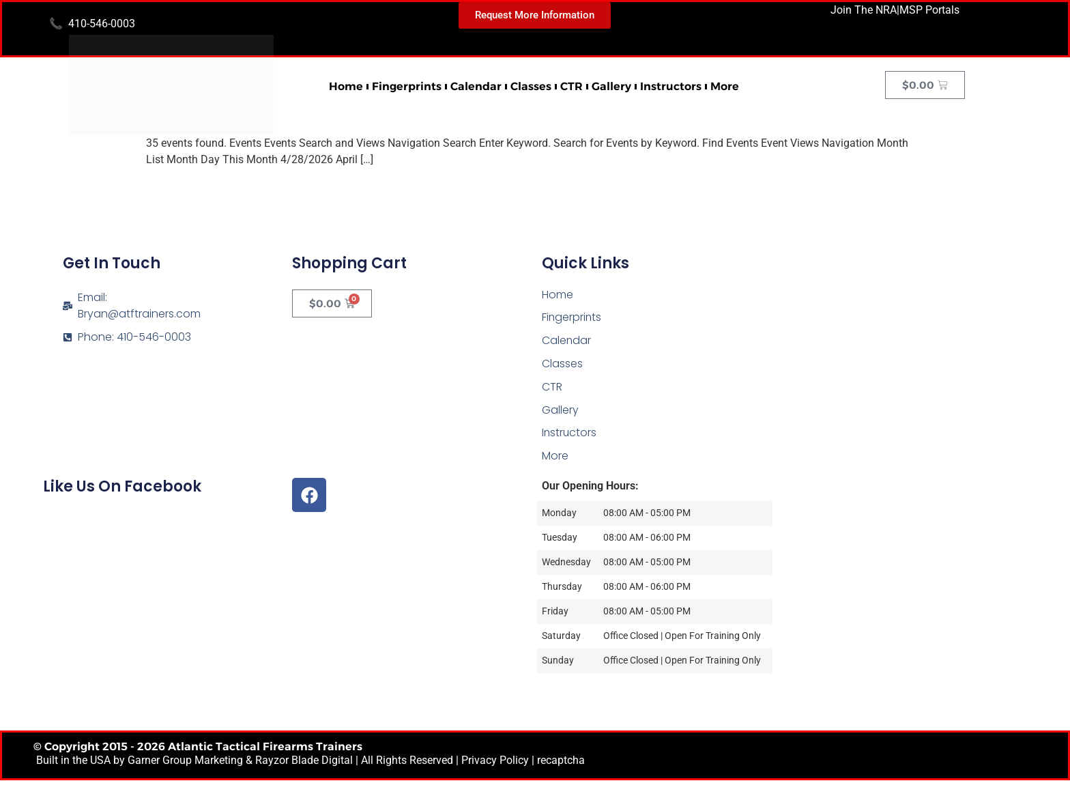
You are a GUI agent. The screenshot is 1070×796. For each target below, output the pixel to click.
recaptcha (561, 762)
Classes (530, 86)
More (724, 86)
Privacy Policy (495, 762)
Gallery (611, 86)
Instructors (671, 86)
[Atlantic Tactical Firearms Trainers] (910, 338)
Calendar (476, 86)
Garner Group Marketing (185, 762)
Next (906, 189)
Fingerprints (407, 86)
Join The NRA (863, 9)
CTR (571, 86)
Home (346, 86)
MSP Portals (929, 9)
